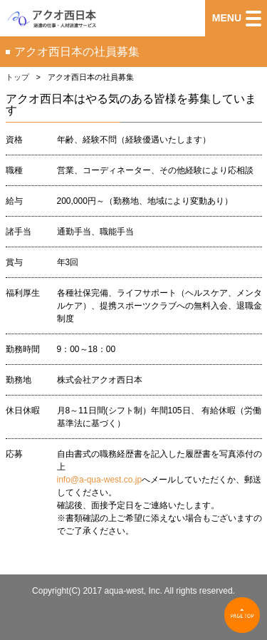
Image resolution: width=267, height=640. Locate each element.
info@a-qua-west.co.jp (99, 480)
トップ (17, 77)
